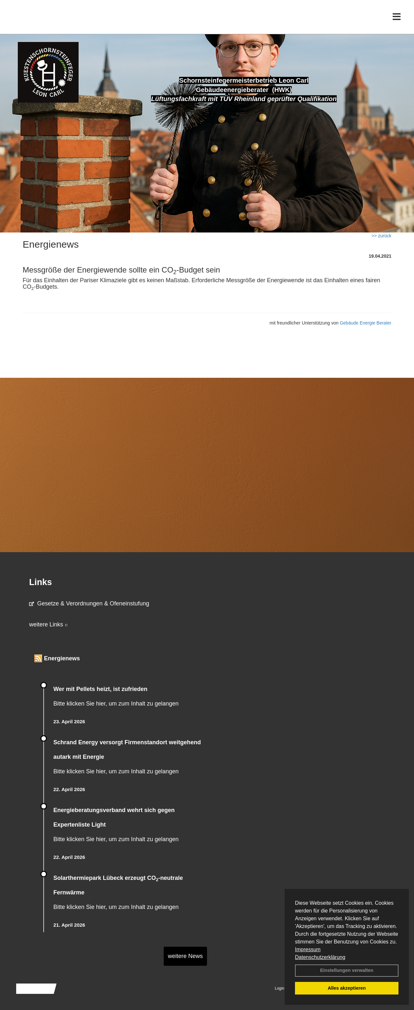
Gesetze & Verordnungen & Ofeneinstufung (89, 603)
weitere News (185, 956)
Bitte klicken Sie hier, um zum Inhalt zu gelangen (116, 703)
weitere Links (48, 624)
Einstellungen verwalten (347, 970)
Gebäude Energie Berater (365, 322)
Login (279, 988)
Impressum (308, 949)
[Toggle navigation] (396, 18)
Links (40, 582)
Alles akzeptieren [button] (347, 988)
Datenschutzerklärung (320, 957)
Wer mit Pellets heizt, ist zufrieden (100, 689)
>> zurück (381, 235)
